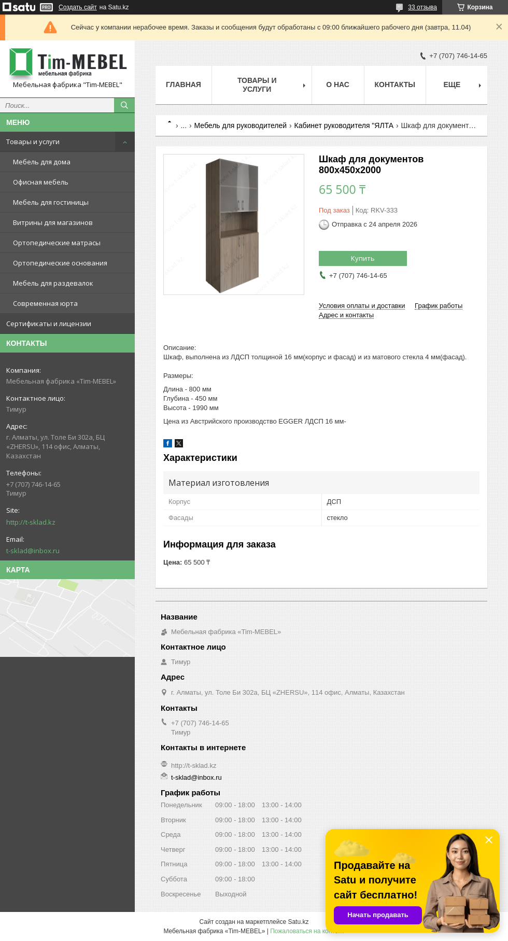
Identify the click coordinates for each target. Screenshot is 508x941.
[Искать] (124, 105)
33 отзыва (422, 7)
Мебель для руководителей (240, 125)
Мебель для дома (41, 161)
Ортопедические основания (60, 263)
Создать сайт (78, 7)
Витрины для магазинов (53, 222)
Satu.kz (298, 921)
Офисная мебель (40, 182)
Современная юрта (45, 303)
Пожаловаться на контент (307, 931)
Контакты (395, 84)
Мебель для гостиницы (51, 202)
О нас (337, 84)
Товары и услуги (33, 141)
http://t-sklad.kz (30, 522)
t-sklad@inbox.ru (33, 550)
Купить (363, 258)
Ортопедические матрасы (57, 242)
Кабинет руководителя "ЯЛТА (344, 125)
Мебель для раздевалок (53, 283)
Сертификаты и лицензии (48, 323)
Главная (183, 84)
